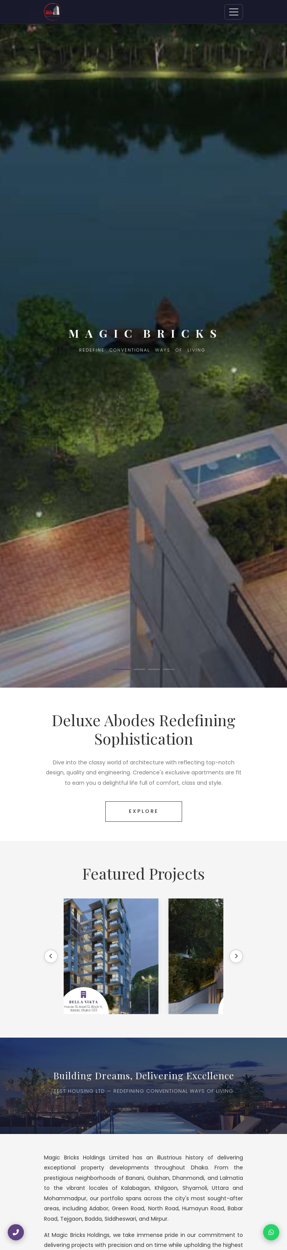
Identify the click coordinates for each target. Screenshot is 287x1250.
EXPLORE (144, 811)
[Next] (236, 956)
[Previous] (51, 956)
